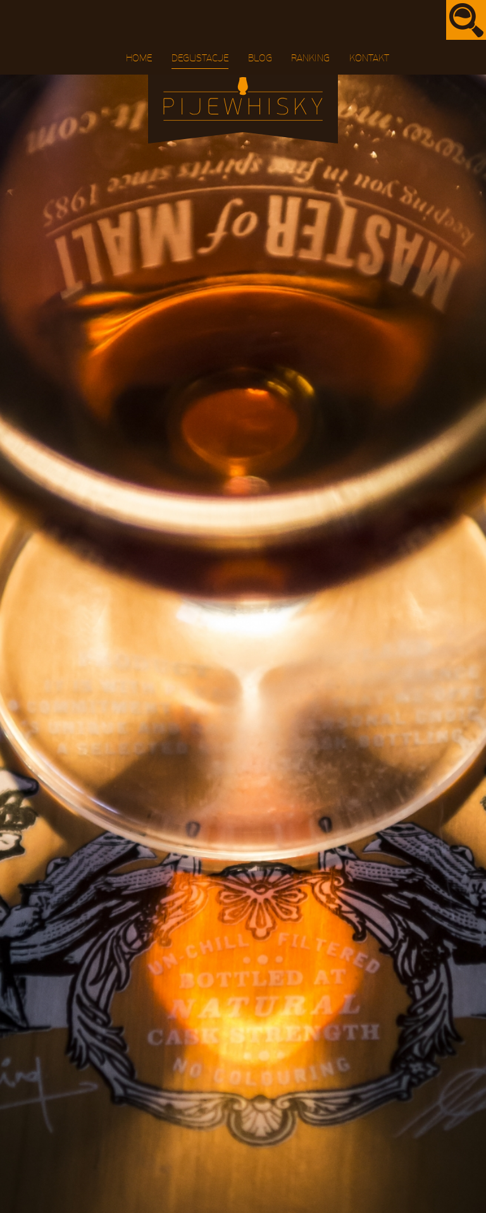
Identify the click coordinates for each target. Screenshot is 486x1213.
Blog (260, 58)
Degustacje (199, 58)
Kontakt (369, 58)
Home (139, 58)
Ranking (310, 58)
